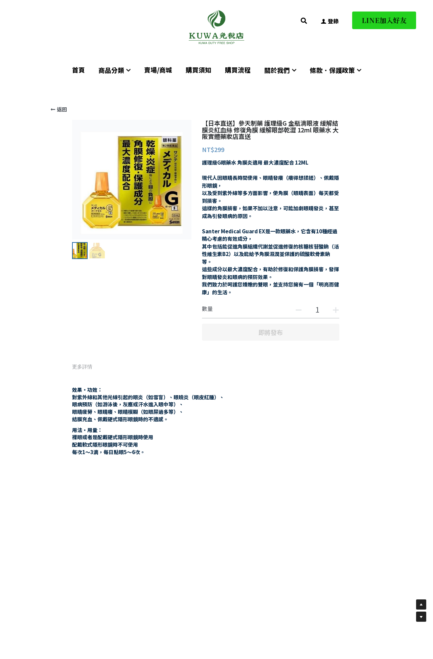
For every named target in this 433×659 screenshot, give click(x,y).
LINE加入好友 (384, 20)
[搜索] (304, 20)
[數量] (317, 309)
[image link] (216, 26)
